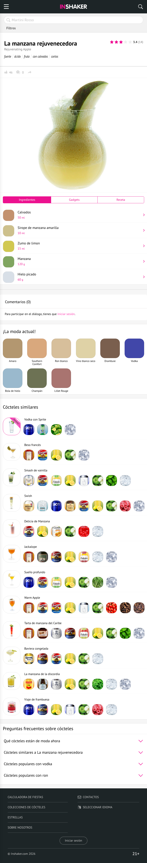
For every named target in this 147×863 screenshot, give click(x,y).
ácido (17, 56)
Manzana (79, 261)
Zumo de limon (79, 246)
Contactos (88, 797)
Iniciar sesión (73, 841)
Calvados (79, 215)
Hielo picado (79, 277)
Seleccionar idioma (95, 807)
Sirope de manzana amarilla (79, 230)
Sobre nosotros (20, 828)
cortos (54, 56)
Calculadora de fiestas (25, 797)
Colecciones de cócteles (26, 807)
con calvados (40, 56)
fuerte (7, 56)
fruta (26, 56)
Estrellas (15, 817)
